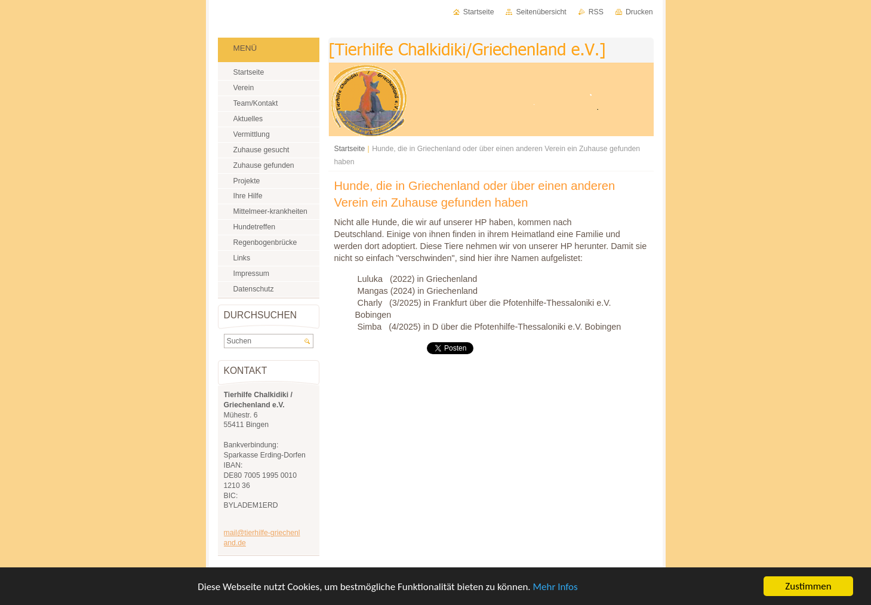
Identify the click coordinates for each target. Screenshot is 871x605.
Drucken (639, 12)
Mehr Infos (555, 588)
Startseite (349, 149)
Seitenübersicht (541, 12)
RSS (596, 12)
